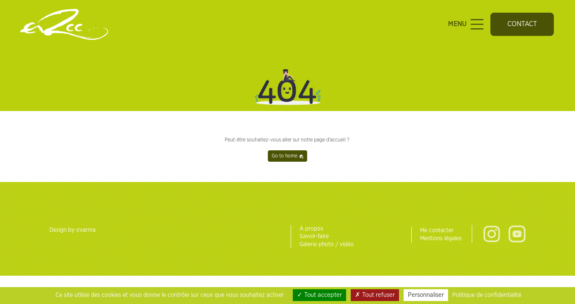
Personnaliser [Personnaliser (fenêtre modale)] (426, 295)
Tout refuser (375, 295)
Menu (467, 24)
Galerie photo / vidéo (327, 244)
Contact (522, 24)
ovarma (86, 230)
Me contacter (437, 230)
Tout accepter (319, 295)
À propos (311, 229)
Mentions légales (441, 239)
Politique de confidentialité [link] (486, 295)
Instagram (491, 234)
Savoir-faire (314, 236)
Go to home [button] (288, 156)
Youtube (517, 234)
